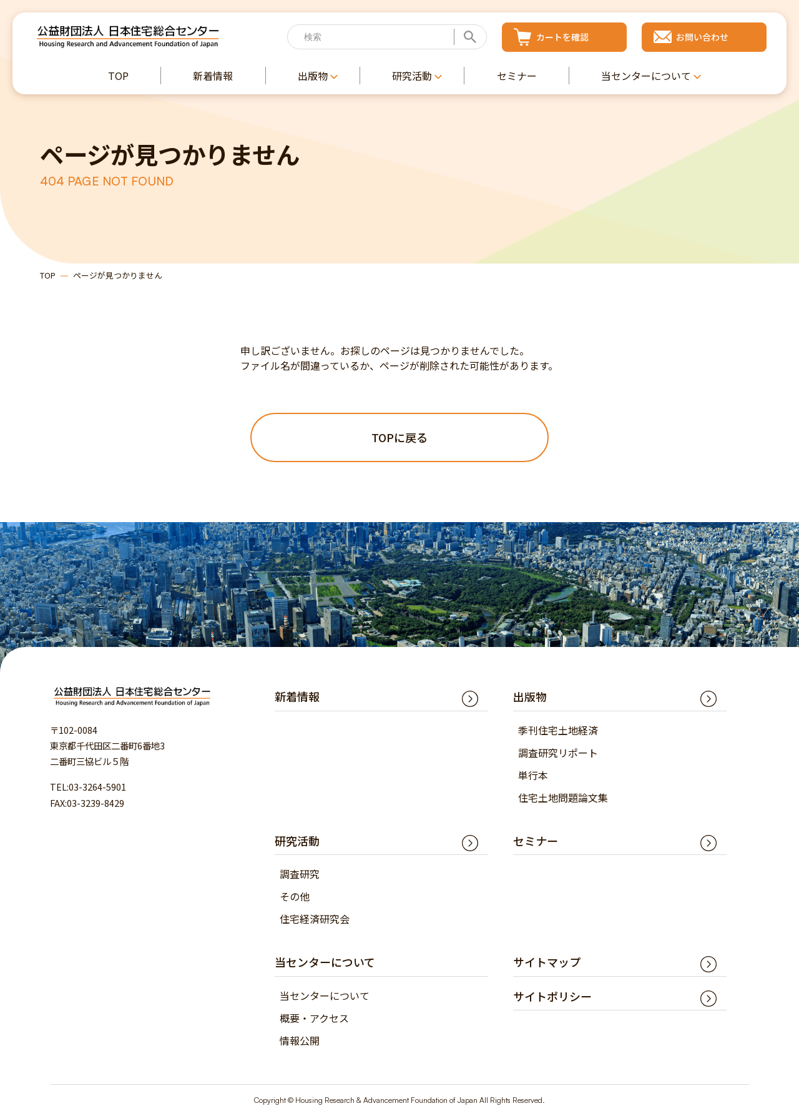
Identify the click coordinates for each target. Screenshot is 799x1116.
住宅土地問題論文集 (563, 797)
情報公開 (300, 1040)
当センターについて (325, 995)
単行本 (533, 775)
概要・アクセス (314, 1017)
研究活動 (297, 840)
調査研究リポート (558, 752)
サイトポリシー (552, 996)
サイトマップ (547, 962)
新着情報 (297, 697)
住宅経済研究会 (315, 919)
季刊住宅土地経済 (558, 730)
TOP (48, 275)
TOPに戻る (399, 437)
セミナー (535, 840)
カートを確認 (562, 37)
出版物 (530, 697)
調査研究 (300, 874)
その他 (295, 896)
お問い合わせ (702, 37)
